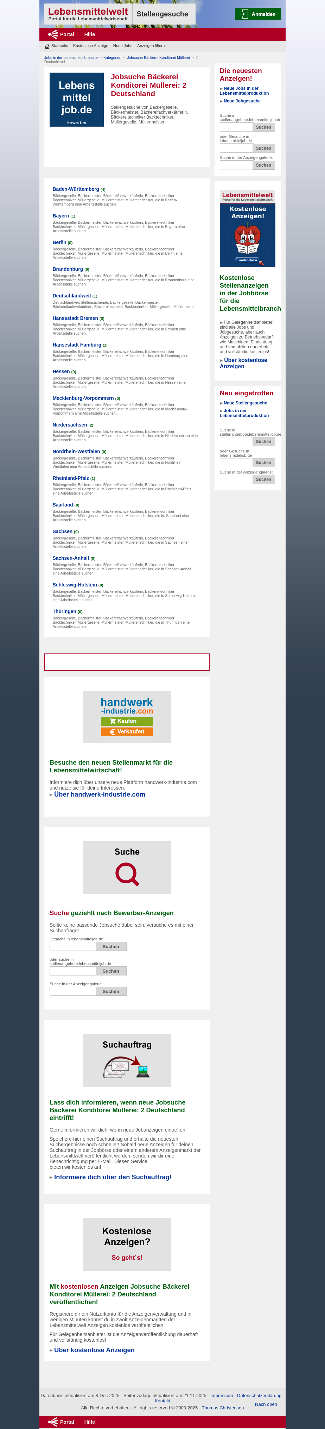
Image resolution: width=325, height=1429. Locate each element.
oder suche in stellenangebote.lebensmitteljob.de (80, 961)
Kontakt (162, 1400)
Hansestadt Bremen (75, 318)
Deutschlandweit (72, 295)
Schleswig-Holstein (75, 585)
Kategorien (112, 57)
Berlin (59, 242)
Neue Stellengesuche (245, 403)
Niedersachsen (70, 425)
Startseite (59, 45)
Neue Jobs (122, 45)
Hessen (61, 371)
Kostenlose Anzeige (90, 45)
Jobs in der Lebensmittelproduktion (244, 413)
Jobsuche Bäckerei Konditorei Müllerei (158, 57)
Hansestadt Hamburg (77, 345)
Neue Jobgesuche (242, 101)
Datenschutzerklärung (259, 1395)
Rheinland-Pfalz (71, 478)
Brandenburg (68, 269)
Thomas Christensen (223, 1407)
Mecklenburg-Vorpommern (83, 398)
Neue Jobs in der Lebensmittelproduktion (244, 91)
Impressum (221, 1395)
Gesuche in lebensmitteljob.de (76, 939)
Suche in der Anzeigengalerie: (246, 157)
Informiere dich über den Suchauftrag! (113, 1177)
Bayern (61, 216)
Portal (67, 34)
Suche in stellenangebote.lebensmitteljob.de (250, 117)
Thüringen (64, 611)
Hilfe (89, 34)
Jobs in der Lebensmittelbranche (71, 57)
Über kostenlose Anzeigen (243, 363)
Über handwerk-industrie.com (99, 794)
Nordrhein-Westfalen (76, 451)
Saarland (63, 505)
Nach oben (266, 1404)
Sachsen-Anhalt (71, 558)
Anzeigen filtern (151, 45)
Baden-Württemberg (76, 189)
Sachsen (63, 531)
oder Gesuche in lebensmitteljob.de (236, 138)
